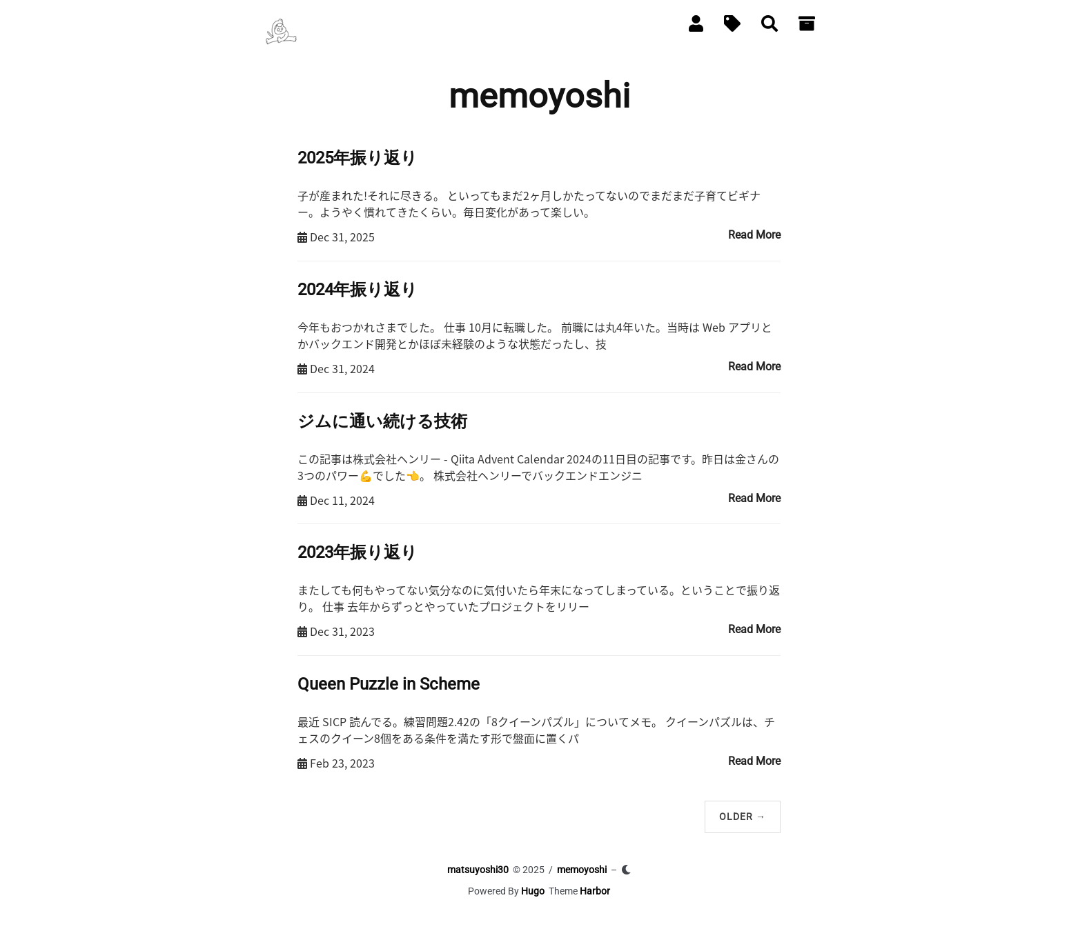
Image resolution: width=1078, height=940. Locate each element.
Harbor (595, 891)
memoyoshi (582, 869)
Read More (754, 234)
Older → (742, 816)
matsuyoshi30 (478, 869)
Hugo (533, 891)
